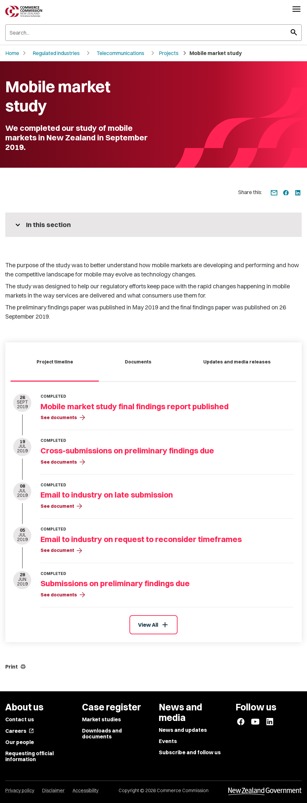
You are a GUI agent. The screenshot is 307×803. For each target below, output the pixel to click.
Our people (19, 742)
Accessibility (85, 790)
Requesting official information (29, 756)
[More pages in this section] (153, 225)
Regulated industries (56, 53)
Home (12, 53)
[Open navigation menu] (296, 9)
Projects (169, 53)
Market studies (101, 719)
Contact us (19, 719)
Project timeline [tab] (55, 362)
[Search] (153, 32)
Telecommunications (120, 53)
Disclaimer (53, 790)
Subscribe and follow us (190, 752)
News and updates (183, 730)
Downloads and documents (102, 733)
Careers (19, 731)
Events (168, 741)
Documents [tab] (138, 362)
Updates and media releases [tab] (237, 362)
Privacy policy (19, 790)
